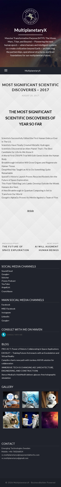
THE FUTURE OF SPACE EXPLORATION (15, 248)
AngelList (6, 287)
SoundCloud (7, 271)
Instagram (6, 312)
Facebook (6, 304)
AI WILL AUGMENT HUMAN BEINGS (47, 248)
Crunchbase (7, 291)
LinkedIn (5, 316)
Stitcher (5, 277)
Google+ (5, 274)
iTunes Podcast (9, 281)
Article (30, 210)
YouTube (6, 284)
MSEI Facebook (8, 308)
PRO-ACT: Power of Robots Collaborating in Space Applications (30, 349)
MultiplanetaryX (32, 70)
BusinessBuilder (38, 482)
